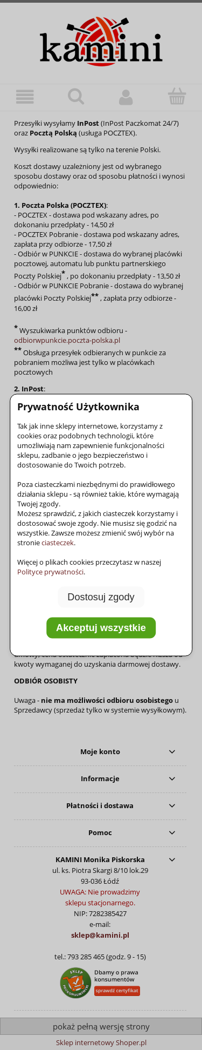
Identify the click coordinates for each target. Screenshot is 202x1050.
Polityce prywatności (50, 571)
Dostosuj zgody (100, 596)
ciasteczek (57, 542)
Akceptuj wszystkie (101, 627)
